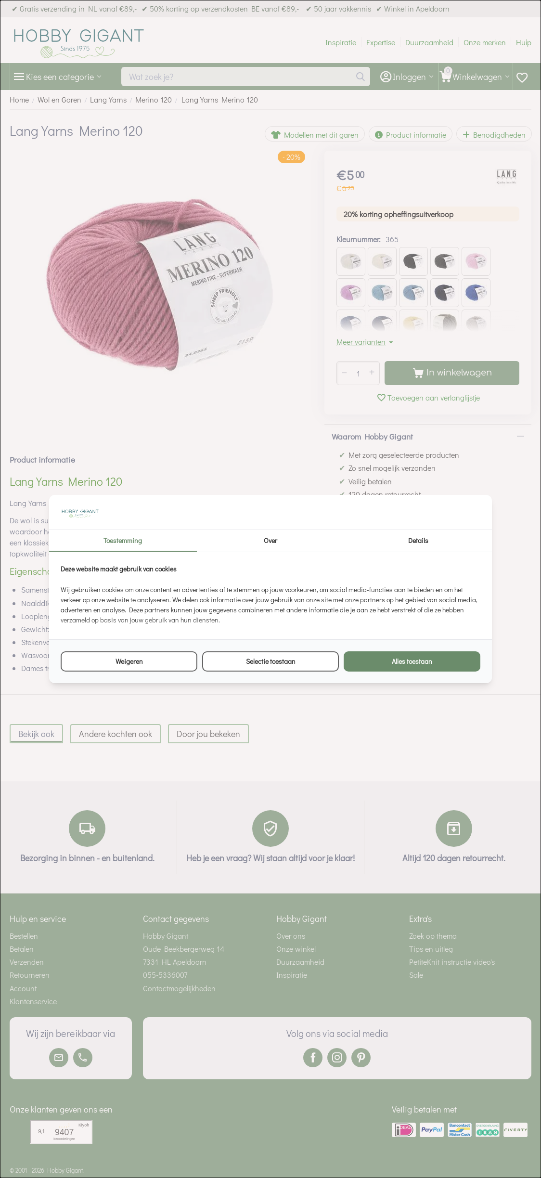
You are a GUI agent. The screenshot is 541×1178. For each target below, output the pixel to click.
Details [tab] (418, 540)
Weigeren (129, 661)
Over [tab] (270, 540)
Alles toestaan (412, 661)
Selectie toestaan (271, 661)
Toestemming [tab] (122, 540)
